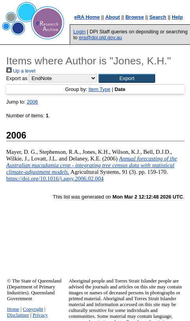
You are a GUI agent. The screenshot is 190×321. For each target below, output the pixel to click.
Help (177, 17)
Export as (16, 78)
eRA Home (87, 17)
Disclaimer (18, 315)
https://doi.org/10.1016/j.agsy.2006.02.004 (55, 178)
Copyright (33, 309)
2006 (32, 102)
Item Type (99, 89)
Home (13, 309)
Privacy (40, 315)
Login (79, 32)
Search (157, 17)
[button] (126, 78)
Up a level (20, 71)
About (112, 17)
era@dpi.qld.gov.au (100, 37)
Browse (134, 17)
